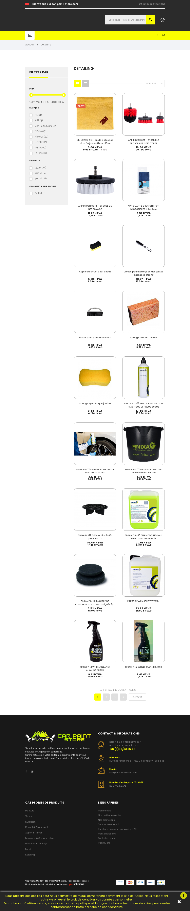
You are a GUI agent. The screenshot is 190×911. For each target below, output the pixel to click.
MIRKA (40, 147)
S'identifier (159, 4)
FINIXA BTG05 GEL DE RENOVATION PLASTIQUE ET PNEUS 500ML (143, 405)
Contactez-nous (106, 843)
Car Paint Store (45, 126)
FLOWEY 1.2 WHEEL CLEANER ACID (143, 671)
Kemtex (41, 142)
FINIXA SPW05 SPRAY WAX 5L (143, 602)
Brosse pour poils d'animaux (95, 337)
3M (38, 115)
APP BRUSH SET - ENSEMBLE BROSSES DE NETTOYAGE (143, 141)
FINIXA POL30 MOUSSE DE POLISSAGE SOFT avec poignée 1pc (95, 605)
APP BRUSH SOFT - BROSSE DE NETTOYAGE (95, 207)
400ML (40, 173)
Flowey (41, 137)
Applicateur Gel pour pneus (95, 271)
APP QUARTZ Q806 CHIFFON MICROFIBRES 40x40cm (143, 207)
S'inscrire (144, 4)
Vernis (28, 821)
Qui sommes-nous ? (108, 829)
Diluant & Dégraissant (36, 832)
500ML (40, 179)
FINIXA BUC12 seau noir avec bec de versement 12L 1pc (143, 471)
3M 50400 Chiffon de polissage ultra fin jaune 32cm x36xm (95, 141)
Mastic (28, 854)
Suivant (137, 702)
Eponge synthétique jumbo (95, 403)
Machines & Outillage (36, 848)
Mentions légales (107, 838)
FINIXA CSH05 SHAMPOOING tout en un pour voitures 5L (143, 537)
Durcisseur (30, 826)
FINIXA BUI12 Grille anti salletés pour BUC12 (95, 537)
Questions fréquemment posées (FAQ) (117, 834)
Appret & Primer (33, 837)
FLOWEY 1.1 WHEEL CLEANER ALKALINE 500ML (95, 673)
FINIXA (40, 131)
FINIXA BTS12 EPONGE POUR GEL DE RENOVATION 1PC (95, 471)
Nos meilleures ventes (109, 820)
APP (39, 120)
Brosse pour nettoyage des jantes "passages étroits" (143, 273)
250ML (40, 168)
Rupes (41, 153)
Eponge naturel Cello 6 (143, 337)
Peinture (29, 815)
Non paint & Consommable (39, 843)
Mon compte (104, 815)
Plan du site (104, 848)
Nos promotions (106, 825)
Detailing (30, 859)
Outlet (40, 193)
